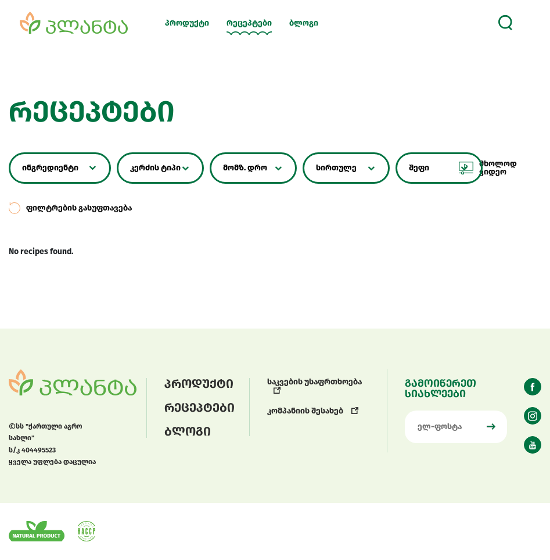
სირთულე (336, 168)
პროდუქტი (187, 23)
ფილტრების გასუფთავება (70, 208)
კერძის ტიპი (155, 168)
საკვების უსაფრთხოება (314, 385)
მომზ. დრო (245, 168)
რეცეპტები (249, 23)
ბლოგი (303, 23)
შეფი (419, 168)
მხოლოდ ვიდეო (488, 168)
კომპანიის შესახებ (313, 411)
